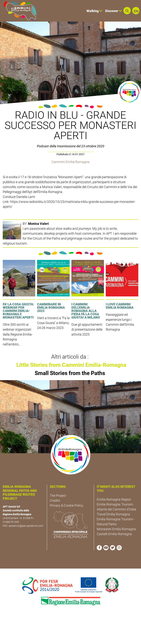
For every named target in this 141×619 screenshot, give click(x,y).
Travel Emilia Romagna (113, 514)
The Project (58, 495)
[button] (127, 10)
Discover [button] (113, 11)
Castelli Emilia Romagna (114, 534)
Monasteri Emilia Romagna (116, 529)
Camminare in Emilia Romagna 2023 (51, 307)
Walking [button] (94, 11)
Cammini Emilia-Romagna (70, 162)
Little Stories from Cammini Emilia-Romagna (71, 365)
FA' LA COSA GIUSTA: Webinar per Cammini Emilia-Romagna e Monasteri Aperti (18, 310)
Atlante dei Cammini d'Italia (116, 509)
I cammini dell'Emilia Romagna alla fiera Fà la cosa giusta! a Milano (85, 310)
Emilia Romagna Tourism (115, 504)
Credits (55, 500)
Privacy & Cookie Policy (66, 505)
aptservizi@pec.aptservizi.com (26, 525)
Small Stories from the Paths (70, 373)
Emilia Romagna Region (114, 499)
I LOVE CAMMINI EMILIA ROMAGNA (119, 305)
